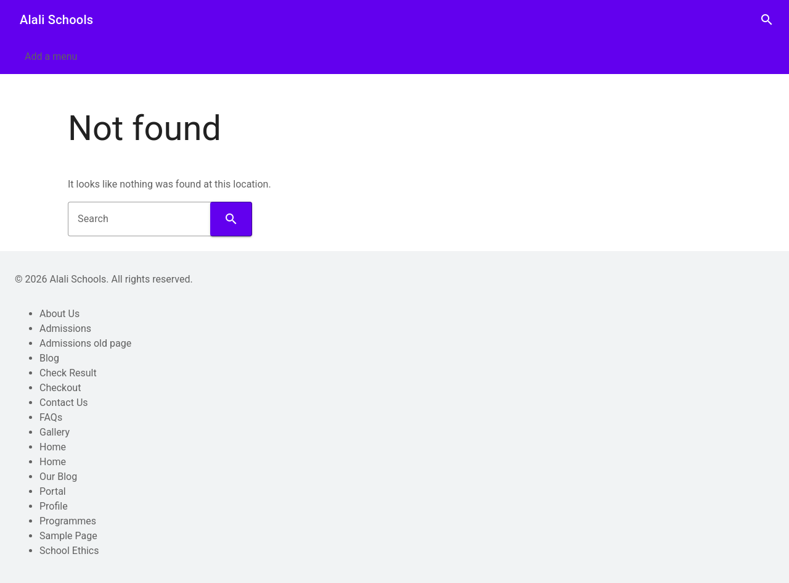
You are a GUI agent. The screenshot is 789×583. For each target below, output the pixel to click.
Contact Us (63, 402)
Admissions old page (85, 343)
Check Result (68, 373)
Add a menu (51, 56)
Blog (49, 358)
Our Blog (58, 476)
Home (52, 447)
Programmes (67, 521)
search (766, 19)
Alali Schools (56, 19)
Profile (53, 506)
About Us (59, 314)
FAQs (50, 417)
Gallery (54, 432)
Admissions (65, 328)
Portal (52, 491)
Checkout (60, 388)
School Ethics (69, 550)
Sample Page (68, 536)
